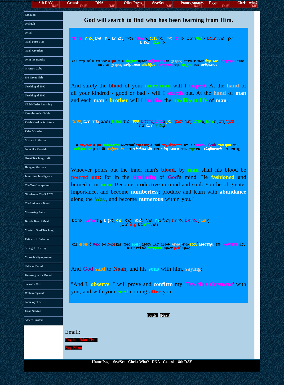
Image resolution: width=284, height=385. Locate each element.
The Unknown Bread (37, 203)
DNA (99, 3)
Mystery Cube (33, 68)
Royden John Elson (81, 340)
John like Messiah (36, 149)
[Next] (165, 315)
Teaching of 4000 (35, 95)
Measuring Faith (35, 212)
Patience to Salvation (37, 239)
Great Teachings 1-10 (37, 158)
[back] (152, 315)
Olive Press (133, 3)
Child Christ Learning (38, 104)
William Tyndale (35, 293)
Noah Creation (34, 50)
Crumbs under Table (37, 113)
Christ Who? (138, 362)
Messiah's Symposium (38, 257)
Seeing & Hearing (35, 248)
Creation (30, 14)
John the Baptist (35, 59)
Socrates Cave (33, 284)
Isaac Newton (33, 311)
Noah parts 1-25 (34, 41)
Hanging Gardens (35, 167)
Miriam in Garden (36, 140)
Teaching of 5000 (35, 86)
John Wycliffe (33, 302)
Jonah (28, 32)
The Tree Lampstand (37, 185)
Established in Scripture (39, 122)
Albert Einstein (34, 320)
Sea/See (158, 3)
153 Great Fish (34, 77)
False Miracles (33, 131)
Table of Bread (34, 266)
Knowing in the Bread (38, 275)
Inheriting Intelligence (38, 176)
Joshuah (30, 23)
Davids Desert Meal (37, 221)
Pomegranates (191, 3)
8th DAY (46, 3)
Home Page (101, 362)
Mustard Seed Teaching (39, 230)
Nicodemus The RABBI (39, 194)
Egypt (214, 3)
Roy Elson (73, 348)
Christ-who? (247, 3)
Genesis (73, 3)
